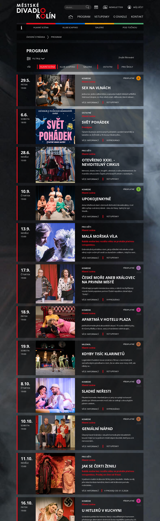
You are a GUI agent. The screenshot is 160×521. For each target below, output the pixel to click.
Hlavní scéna (41, 27)
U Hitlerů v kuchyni (102, 510)
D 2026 (138, 344)
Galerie (99, 27)
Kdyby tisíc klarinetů (103, 353)
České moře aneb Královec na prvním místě (108, 279)
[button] (35, 58)
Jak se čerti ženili (99, 466)
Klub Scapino (70, 27)
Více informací (90, 102)
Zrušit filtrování (126, 57)
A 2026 (138, 78)
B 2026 (138, 310)
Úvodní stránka (35, 37)
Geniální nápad (97, 428)
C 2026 (138, 268)
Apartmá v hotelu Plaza (106, 319)
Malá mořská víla (99, 236)
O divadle (120, 16)
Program (83, 16)
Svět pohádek (95, 122)
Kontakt (137, 16)
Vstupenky (101, 16)
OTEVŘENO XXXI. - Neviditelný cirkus (100, 162)
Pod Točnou (130, 27)
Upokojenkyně (96, 198)
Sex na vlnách (96, 87)
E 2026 (138, 189)
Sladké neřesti (96, 391)
